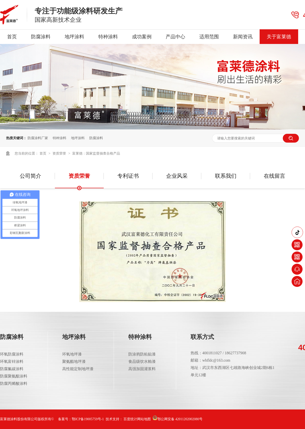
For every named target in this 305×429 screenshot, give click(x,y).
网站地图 (144, 419)
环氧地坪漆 (72, 354)
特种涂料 (108, 36)
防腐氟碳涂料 (11, 369)
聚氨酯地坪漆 (74, 361)
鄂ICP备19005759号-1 (88, 419)
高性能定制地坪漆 (77, 369)
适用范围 (209, 36)
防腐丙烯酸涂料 (13, 383)
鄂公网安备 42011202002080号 (177, 419)
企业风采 (177, 176)
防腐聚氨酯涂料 (13, 376)
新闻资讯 (243, 36)
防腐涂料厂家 (38, 138)
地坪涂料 (74, 36)
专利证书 (128, 176)
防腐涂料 (41, 36)
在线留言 (274, 176)
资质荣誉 (59, 153)
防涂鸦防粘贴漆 (142, 354)
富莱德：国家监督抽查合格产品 (96, 153)
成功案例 (142, 36)
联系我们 (225, 176)
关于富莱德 (279, 36)
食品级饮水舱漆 (142, 361)
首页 (12, 36)
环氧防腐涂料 (11, 354)
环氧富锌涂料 (11, 361)
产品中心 (175, 36)
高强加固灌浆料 (142, 369)
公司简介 (30, 176)
